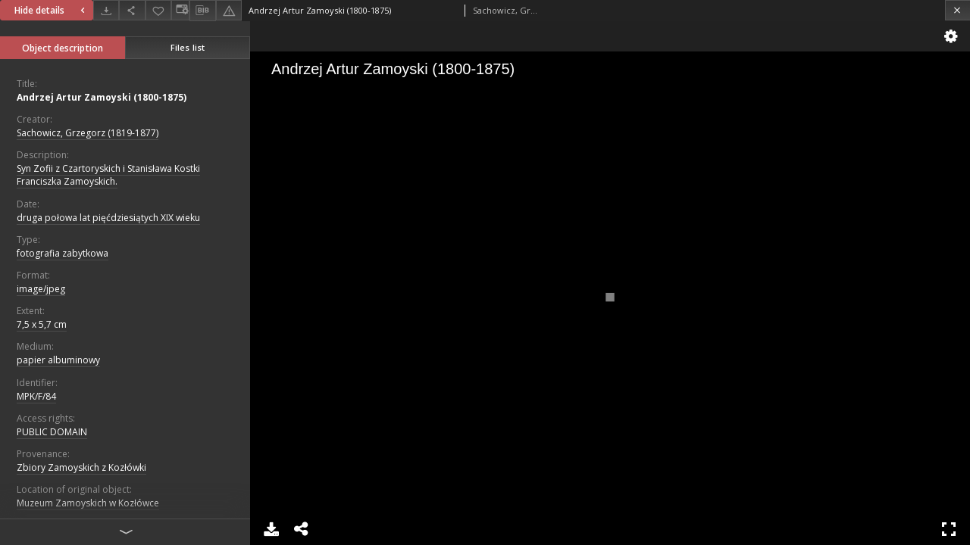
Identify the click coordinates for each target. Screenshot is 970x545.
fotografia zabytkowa (62, 253)
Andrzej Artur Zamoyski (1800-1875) (101, 97)
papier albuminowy (58, 359)
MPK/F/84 (36, 396)
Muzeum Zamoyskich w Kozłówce (88, 503)
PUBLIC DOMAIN (52, 431)
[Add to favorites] (158, 10)
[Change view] (180, 10)
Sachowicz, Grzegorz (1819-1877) (87, 132)
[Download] (106, 10)
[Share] (132, 10)
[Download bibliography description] (202, 10)
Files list (188, 47)
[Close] (957, 10)
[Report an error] (229, 10)
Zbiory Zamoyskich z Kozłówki (81, 467)
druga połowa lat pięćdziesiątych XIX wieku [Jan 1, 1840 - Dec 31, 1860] (108, 217)
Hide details (51, 10)
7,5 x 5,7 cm (42, 324)
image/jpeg (41, 288)
